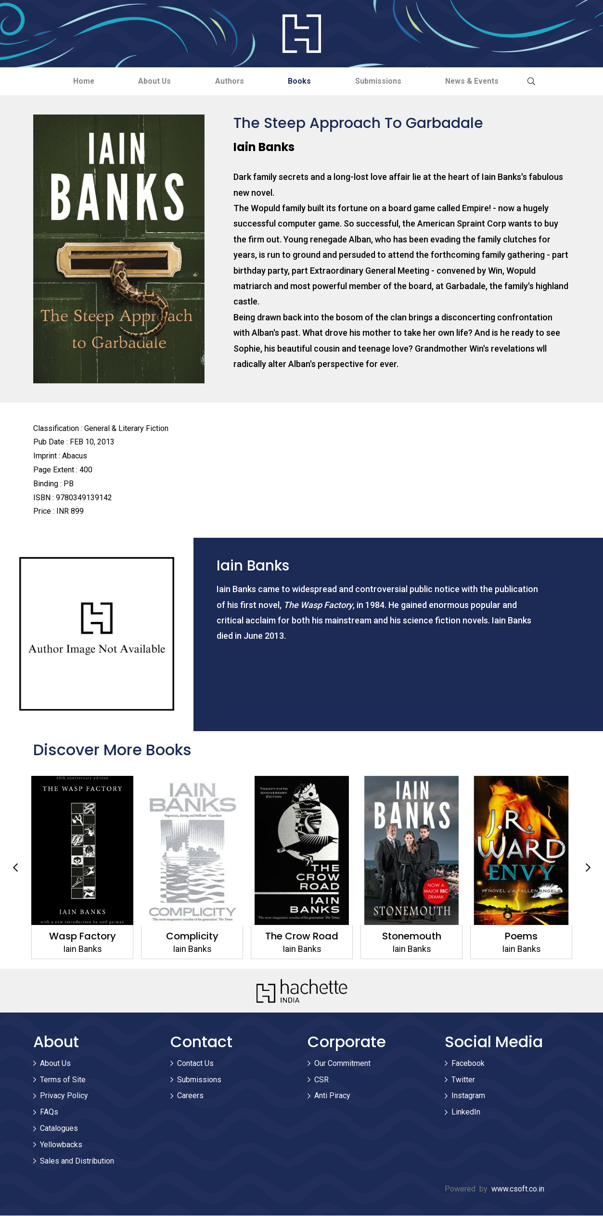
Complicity (192, 936)
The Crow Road (301, 936)
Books (301, 81)
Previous (15, 868)
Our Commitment (342, 1063)
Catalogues (59, 1128)
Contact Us (195, 1063)
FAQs (49, 1112)
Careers (190, 1096)
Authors (227, 81)
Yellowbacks (61, 1145)
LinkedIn (465, 1112)
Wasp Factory (82, 936)
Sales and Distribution (77, 1161)
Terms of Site (63, 1080)
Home (72, 81)
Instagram (468, 1096)
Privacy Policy (64, 1096)
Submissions (384, 81)
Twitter (463, 1080)
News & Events (483, 81)
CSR (321, 1080)
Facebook (468, 1063)
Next (588, 868)
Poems (521, 936)
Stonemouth (411, 936)
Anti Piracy (332, 1096)
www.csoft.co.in (517, 1189)
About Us (148, 81)
